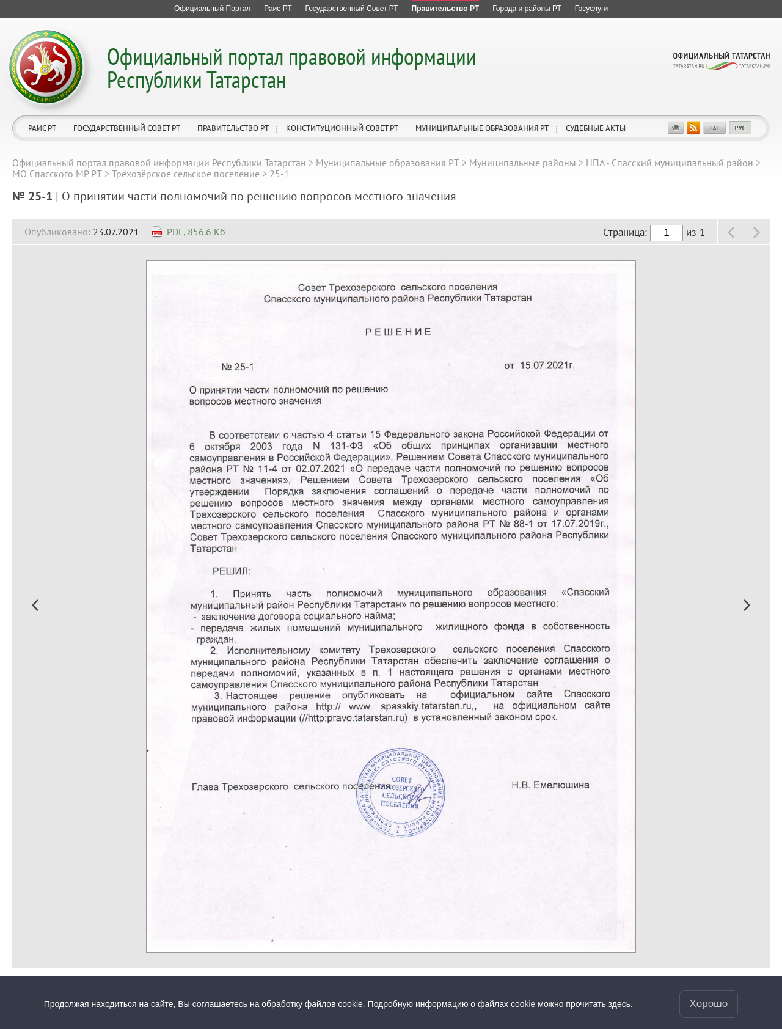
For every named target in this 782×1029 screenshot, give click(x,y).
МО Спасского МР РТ (57, 173)
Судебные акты (596, 128)
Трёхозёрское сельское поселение (186, 173)
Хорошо (709, 1003)
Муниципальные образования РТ (482, 128)
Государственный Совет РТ (126, 128)
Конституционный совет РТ (342, 128)
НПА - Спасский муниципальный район (669, 162)
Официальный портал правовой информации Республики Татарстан (292, 67)
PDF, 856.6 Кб (196, 231)
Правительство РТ (233, 128)
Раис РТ (42, 128)
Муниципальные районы (522, 162)
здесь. (620, 1004)
